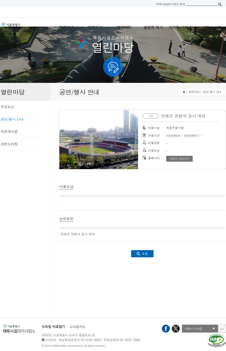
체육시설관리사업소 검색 (170, 4)
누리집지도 (77, 326)
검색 (220, 4)
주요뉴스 (7, 106)
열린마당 (193, 92)
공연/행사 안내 (12, 119)
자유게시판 (9, 131)
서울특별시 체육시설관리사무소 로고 (25, 27)
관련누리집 (9, 144)
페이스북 (166, 329)
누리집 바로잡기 (53, 326)
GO (222, 329)
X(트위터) (176, 329)
